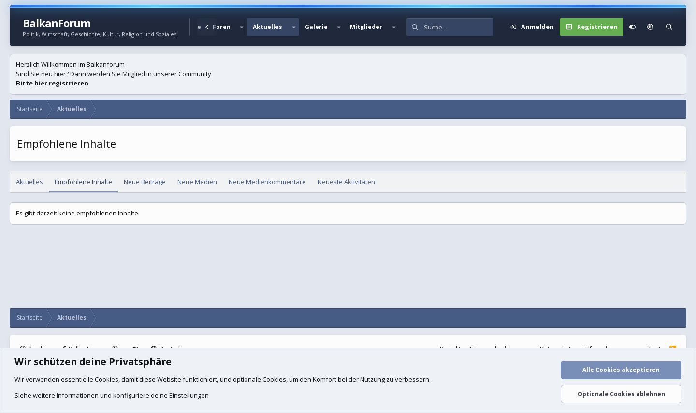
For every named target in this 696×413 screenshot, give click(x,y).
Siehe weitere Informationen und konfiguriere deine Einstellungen (111, 395)
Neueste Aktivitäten (346, 181)
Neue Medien (197, 181)
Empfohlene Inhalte (83, 181)
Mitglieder (366, 27)
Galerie (316, 27)
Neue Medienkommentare (267, 181)
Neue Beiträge (145, 181)
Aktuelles (267, 27)
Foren (222, 27)
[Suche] (458, 27)
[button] (241, 27)
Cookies (106, 379)
